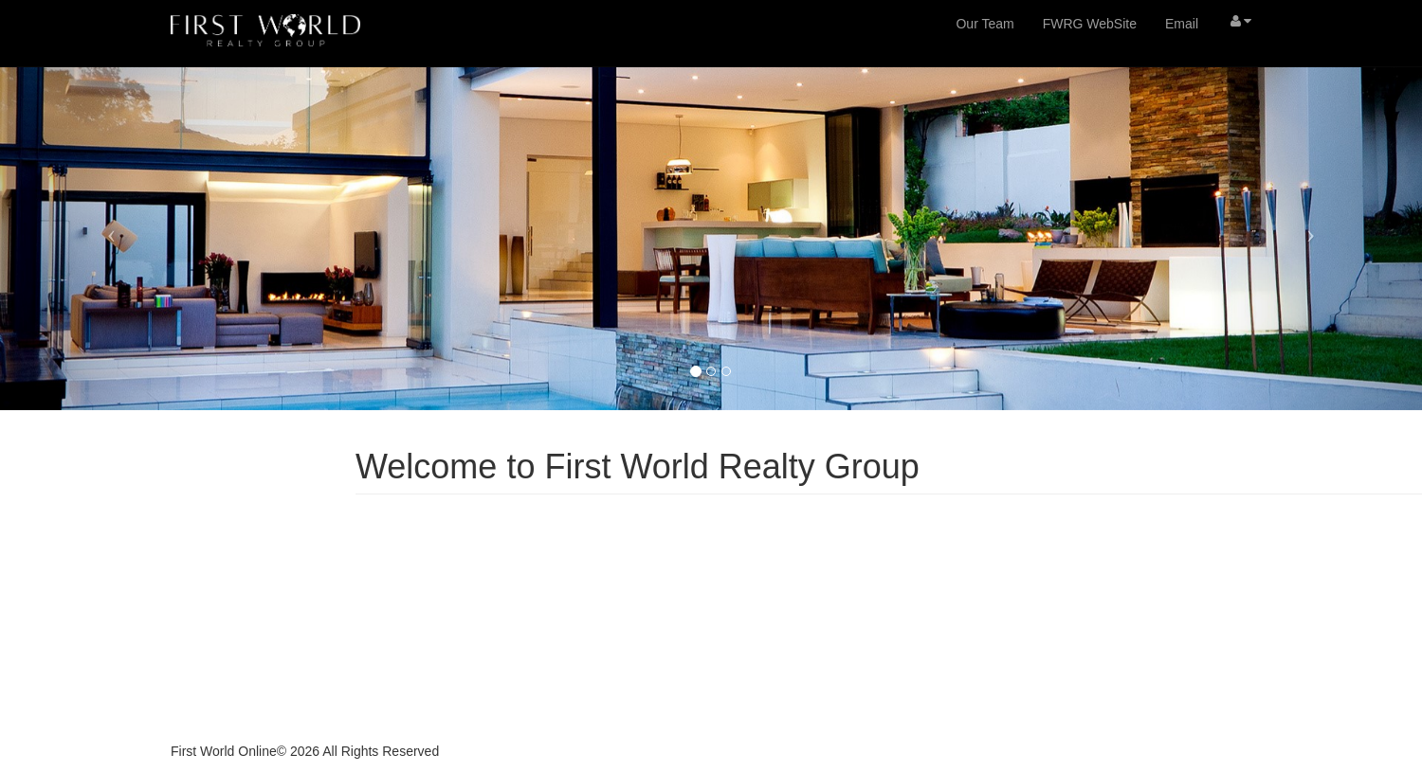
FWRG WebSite (1090, 23)
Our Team (984, 23)
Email (1181, 23)
